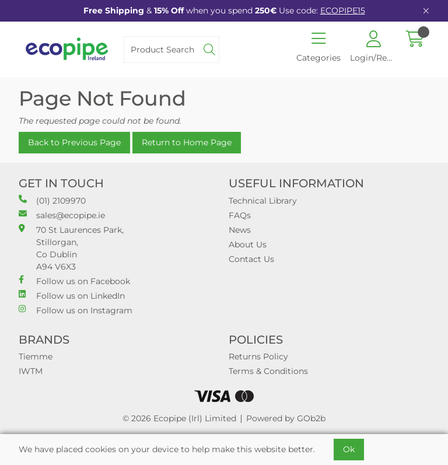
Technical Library (263, 200)
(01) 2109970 (52, 200)
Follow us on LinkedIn (72, 295)
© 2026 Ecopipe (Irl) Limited (179, 418)
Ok (349, 449)
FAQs (240, 215)
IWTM (31, 371)
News (240, 230)
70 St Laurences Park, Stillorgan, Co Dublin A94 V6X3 (71, 248)
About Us (248, 244)
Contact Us (251, 259)
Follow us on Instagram (75, 310)
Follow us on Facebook (74, 280)
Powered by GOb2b (286, 418)
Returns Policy (258, 356)
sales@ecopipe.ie (62, 215)
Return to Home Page (187, 142)
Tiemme (35, 356)
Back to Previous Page (74, 142)
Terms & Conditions (268, 371)
